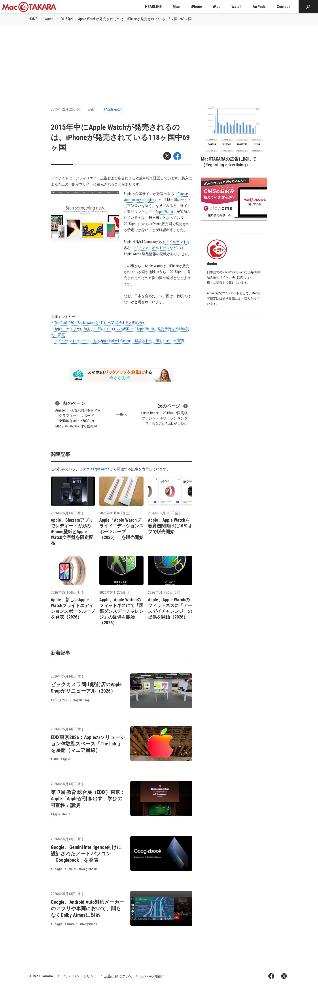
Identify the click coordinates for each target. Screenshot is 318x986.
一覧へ (121, 414)
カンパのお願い (152, 976)
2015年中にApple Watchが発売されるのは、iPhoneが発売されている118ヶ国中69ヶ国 (126, 19)
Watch (49, 19)
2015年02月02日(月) (66, 109)
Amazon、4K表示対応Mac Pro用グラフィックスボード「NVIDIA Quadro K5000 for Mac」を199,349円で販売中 (77, 414)
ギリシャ (141, 248)
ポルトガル (161, 248)
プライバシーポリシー (79, 976)
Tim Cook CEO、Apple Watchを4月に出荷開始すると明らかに (100, 323)
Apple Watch (164, 212)
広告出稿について (118, 976)
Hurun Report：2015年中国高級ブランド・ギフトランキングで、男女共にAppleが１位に (164, 414)
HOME (33, 19)
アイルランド (176, 242)
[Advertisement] (159, 58)
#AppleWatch (113, 109)
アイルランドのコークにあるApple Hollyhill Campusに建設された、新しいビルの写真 (119, 341)
